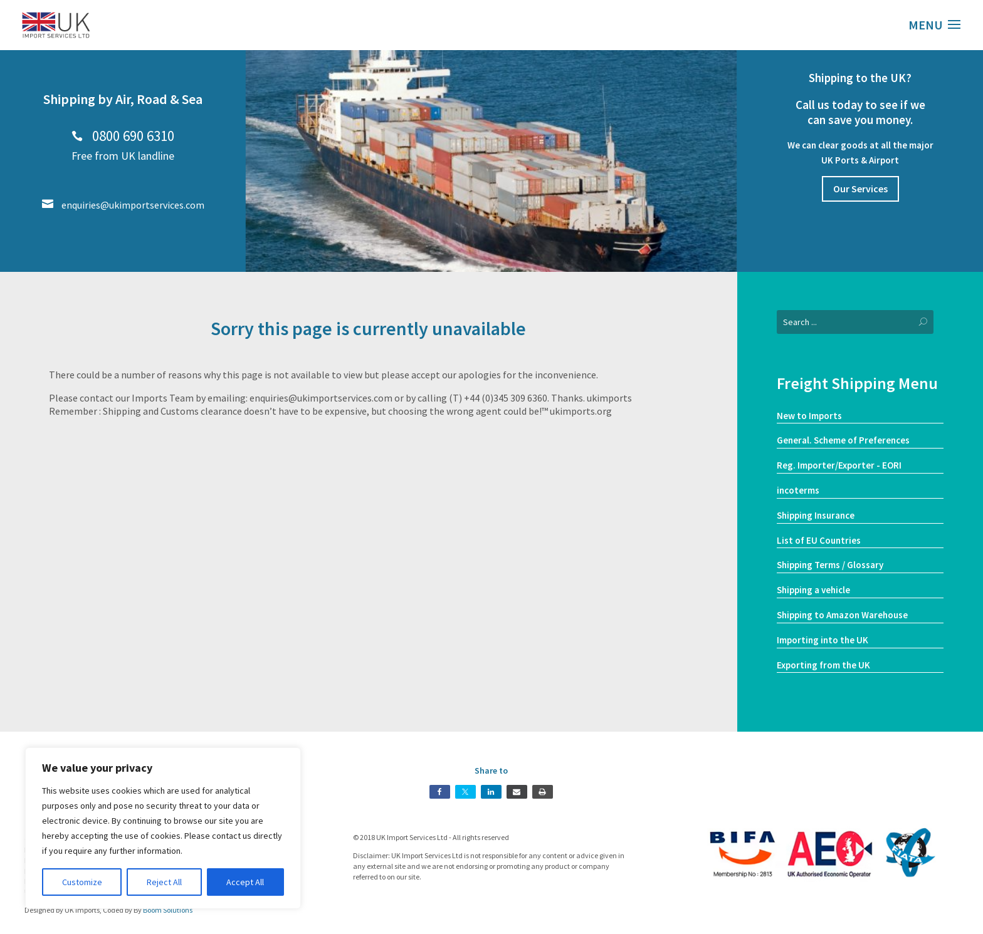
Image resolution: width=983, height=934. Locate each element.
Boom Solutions (167, 910)
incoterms (798, 490)
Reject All (164, 882)
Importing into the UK (822, 640)
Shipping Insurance (815, 515)
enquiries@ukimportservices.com (123, 205)
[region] (163, 828)
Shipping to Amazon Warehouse (842, 615)
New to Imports (809, 416)
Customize (82, 882)
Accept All (245, 882)
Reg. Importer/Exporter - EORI (839, 465)
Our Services (860, 188)
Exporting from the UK (823, 665)
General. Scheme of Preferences (843, 440)
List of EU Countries (819, 540)
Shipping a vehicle (813, 590)
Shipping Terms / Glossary (830, 565)
